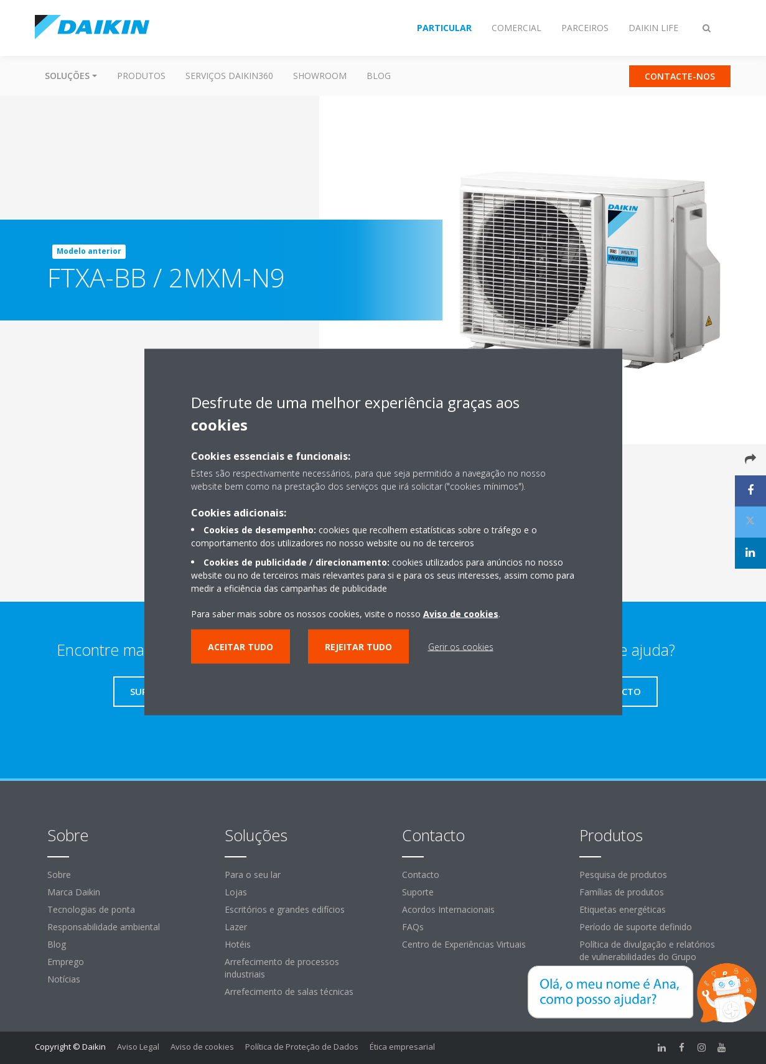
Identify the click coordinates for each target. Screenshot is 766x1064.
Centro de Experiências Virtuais (464, 944)
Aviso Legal (138, 1046)
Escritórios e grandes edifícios (285, 909)
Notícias (63, 979)
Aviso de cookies (202, 1046)
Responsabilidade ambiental (103, 927)
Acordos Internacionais (448, 909)
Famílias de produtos (621, 892)
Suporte (418, 892)
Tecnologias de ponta (91, 909)
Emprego (65, 962)
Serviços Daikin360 (229, 76)
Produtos (141, 76)
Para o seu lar (253, 874)
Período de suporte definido (635, 927)
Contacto (420, 874)
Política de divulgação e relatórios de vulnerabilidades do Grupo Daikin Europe (647, 956)
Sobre (59, 874)
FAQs (413, 927)
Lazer (236, 927)
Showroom (320, 76)
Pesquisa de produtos (623, 874)
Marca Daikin (73, 892)
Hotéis (238, 944)
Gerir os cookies (460, 647)
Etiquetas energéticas (622, 909)
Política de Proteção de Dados (301, 1046)
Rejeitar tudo (358, 647)
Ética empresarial (402, 1046)
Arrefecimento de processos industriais (282, 968)
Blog (379, 76)
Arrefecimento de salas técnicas (289, 991)
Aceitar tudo (240, 647)
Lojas (236, 892)
